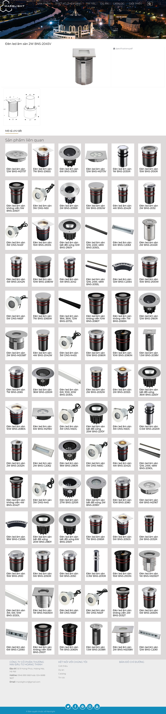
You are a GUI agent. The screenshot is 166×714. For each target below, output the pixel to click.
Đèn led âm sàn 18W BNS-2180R (69, 464)
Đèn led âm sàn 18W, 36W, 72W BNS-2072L (69, 319)
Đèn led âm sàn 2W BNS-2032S (122, 391)
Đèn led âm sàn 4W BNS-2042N (15, 280)
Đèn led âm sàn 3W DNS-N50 (42, 207)
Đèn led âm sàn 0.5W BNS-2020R (149, 428)
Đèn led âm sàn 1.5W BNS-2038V (148, 354)
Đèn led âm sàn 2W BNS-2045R (148, 244)
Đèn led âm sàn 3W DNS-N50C (122, 428)
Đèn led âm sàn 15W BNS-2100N (122, 575)
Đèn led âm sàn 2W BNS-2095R (69, 207)
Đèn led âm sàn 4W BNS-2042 (69, 280)
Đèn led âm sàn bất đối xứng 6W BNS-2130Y (69, 539)
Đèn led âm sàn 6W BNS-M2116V (42, 428)
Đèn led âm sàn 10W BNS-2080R (95, 354)
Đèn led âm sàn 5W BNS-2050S (122, 538)
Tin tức (61, 677)
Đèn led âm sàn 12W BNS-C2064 (122, 280)
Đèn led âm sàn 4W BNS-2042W (42, 354)
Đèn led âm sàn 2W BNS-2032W (95, 391)
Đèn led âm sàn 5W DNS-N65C (95, 464)
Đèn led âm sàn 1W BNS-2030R (122, 170)
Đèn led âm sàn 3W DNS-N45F (15, 244)
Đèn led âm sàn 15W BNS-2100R (148, 170)
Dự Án (104, 3)
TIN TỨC (91, 3)
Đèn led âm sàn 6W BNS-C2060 (15, 648)
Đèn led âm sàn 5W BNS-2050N (148, 611)
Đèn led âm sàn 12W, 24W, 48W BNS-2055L (95, 282)
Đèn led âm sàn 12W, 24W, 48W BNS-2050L (95, 245)
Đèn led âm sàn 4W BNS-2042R (122, 207)
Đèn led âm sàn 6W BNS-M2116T (148, 501)
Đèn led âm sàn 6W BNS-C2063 (122, 244)
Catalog (62, 673)
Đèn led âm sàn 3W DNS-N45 (42, 501)
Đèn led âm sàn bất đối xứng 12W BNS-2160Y (70, 245)
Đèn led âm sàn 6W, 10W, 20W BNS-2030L (69, 392)
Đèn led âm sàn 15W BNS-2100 (15, 575)
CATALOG (118, 3)
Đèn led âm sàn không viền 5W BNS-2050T (15, 208)
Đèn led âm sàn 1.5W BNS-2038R (95, 648)
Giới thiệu (135, 3)
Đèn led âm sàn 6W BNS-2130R (69, 170)
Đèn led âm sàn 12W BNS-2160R (148, 317)
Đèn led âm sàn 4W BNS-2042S (122, 464)
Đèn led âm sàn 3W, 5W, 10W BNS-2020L (15, 613)
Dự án (61, 670)
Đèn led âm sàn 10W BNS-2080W (43, 280)
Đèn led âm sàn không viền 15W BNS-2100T (42, 650)
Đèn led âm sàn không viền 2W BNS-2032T (122, 613)
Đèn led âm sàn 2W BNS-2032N (15, 464)
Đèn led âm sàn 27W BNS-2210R (69, 501)
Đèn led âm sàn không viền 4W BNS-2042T (15, 503)
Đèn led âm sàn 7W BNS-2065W (42, 317)
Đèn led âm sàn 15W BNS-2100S (42, 244)
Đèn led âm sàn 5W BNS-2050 (69, 575)
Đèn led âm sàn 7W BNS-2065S (42, 170)
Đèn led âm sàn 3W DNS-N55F (69, 611)
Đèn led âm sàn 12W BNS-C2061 (148, 648)
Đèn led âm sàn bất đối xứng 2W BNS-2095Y (95, 503)
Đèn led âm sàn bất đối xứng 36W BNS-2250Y (148, 392)
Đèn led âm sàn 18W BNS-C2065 (15, 538)
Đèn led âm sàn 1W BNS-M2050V (43, 611)
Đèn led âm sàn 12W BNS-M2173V (96, 170)
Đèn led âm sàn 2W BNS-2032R (148, 538)
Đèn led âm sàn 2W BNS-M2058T (16, 354)
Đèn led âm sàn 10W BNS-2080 (122, 501)
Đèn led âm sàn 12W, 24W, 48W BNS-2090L (148, 466)
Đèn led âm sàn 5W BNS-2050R (42, 575)
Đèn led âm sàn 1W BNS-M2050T (149, 575)
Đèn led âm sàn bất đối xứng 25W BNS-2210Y (95, 429)
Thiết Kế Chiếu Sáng (68, 3)
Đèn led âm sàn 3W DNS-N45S (69, 354)
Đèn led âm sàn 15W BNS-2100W (149, 280)
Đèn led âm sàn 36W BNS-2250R (42, 391)
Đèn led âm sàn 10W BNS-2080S (15, 428)
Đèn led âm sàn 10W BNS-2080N (122, 354)
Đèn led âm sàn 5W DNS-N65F (15, 317)
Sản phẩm (44, 3)
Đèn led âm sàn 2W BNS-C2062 (42, 464)
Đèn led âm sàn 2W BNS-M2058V (123, 648)
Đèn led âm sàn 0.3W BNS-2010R (96, 575)
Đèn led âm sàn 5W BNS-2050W (95, 207)
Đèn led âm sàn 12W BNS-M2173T (16, 170)
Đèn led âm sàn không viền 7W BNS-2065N (122, 319)
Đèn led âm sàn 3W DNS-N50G (69, 428)
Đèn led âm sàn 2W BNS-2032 (148, 207)
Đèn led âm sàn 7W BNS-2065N (69, 648)
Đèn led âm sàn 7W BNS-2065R (95, 538)
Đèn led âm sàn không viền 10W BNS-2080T (95, 319)
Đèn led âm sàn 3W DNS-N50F (95, 611)
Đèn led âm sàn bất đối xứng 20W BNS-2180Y (42, 539)
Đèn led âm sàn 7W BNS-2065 (15, 391)
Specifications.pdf (123, 48)
